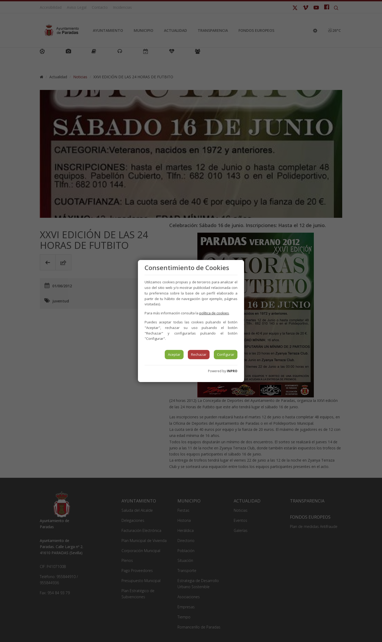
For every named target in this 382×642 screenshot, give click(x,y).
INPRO (232, 371)
